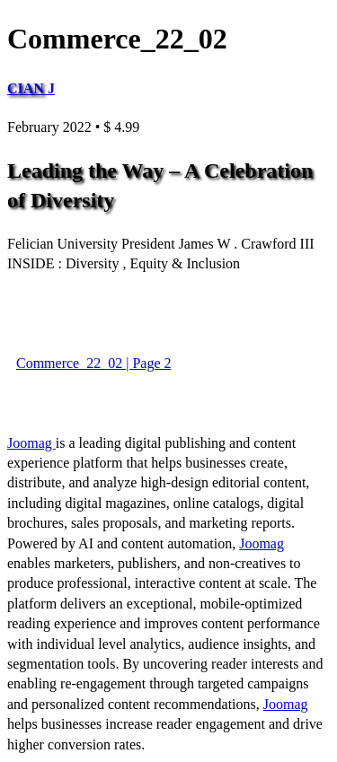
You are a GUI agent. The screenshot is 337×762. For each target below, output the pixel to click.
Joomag (31, 443)
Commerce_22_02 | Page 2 (94, 363)
